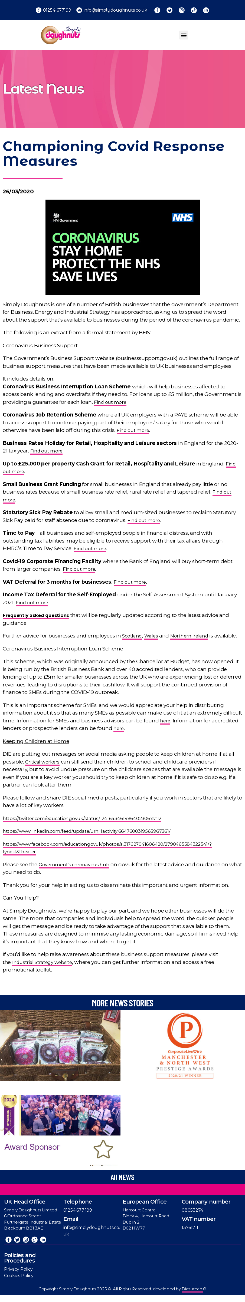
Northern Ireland (194, 636)
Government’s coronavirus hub (77, 872)
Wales (153, 636)
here (165, 728)
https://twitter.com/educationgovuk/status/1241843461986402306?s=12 (90, 826)
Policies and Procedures (19, 1265)
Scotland (133, 636)
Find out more (112, 402)
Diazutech (192, 1295)
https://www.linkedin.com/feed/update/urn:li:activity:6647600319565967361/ (96, 839)
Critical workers (44, 769)
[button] (183, 35)
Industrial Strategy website (45, 970)
